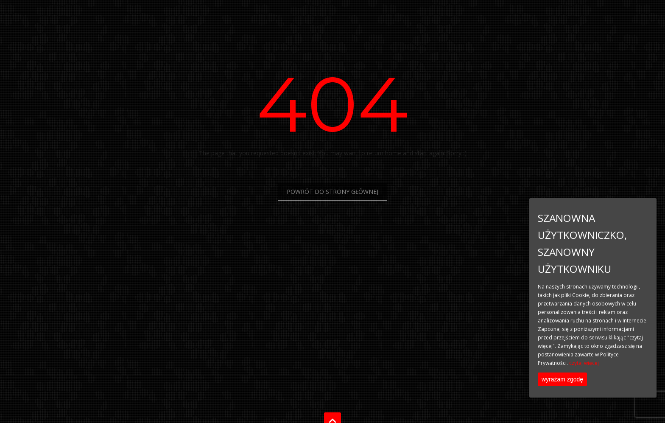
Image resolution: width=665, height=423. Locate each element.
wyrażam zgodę (562, 379)
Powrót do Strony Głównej (332, 192)
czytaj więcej (584, 363)
